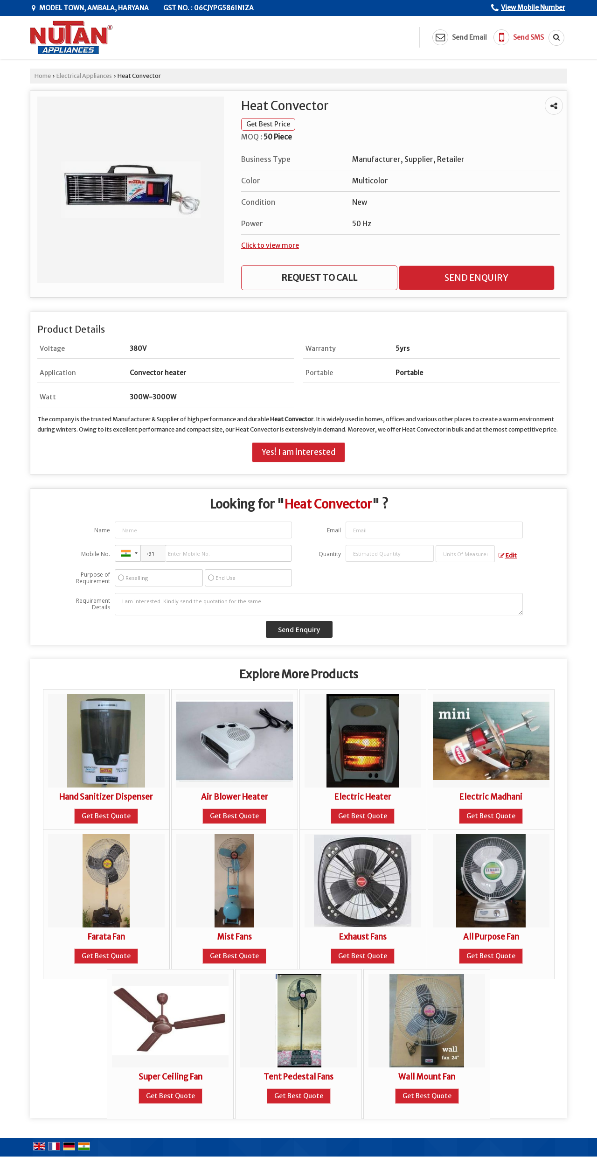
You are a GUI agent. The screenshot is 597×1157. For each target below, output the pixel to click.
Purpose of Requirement (93, 578)
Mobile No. (95, 554)
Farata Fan (106, 937)
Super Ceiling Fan (170, 1077)
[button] (533, 7)
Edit (508, 555)
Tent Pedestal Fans (298, 1077)
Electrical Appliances (84, 75)
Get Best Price (268, 124)
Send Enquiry (476, 277)
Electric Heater (362, 797)
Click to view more (270, 245)
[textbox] (465, 553)
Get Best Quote (106, 816)
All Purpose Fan (491, 937)
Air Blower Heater (234, 797)
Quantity (330, 554)
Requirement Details (93, 604)
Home (43, 75)
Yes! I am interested (298, 452)
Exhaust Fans (363, 937)
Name (102, 530)
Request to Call (319, 277)
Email (334, 530)
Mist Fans (234, 937)
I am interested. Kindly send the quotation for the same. (319, 604)
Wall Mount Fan (426, 1077)
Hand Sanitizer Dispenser (106, 797)
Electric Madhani (490, 797)
